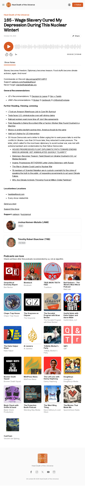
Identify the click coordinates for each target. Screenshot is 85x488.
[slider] (47, 46)
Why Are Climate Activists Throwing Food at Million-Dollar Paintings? (41, 180)
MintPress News (31, 377)
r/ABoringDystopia (61, 100)
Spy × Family (55, 96)
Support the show (11, 209)
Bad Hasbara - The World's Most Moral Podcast (72, 285)
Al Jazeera (28, 346)
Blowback (28, 283)
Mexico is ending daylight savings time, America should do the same (37, 130)
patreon (16, 214)
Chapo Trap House (12, 313)
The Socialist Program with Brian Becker (52, 315)
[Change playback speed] (16, 54)
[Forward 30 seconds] (11, 54)
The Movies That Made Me (71, 406)
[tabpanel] (42, 143)
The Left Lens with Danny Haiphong (51, 378)
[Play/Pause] (8, 46)
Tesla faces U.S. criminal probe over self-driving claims (31, 115)
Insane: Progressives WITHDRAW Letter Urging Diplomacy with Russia (43, 163)
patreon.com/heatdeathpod (24, 82)
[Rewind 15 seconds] (6, 54)
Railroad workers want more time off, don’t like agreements (33, 119)
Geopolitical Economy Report (11, 284)
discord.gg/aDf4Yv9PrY (36, 79)
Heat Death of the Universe (23, 5)
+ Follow (77, 5)
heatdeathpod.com (16, 194)
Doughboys (68, 377)
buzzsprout (26, 214)
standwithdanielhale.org (26, 85)
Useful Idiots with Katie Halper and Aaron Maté (71, 315)
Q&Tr (66, 346)
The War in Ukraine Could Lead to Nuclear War (32, 166)
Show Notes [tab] (9, 62)
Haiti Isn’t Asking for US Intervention (23, 133)
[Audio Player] (47, 46)
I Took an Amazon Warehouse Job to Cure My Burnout (32, 111)
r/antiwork (46, 100)
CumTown (8, 436)
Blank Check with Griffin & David (11, 406)
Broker (36, 100)
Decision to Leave (39, 96)
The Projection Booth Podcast (30, 406)
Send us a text (10, 204)
